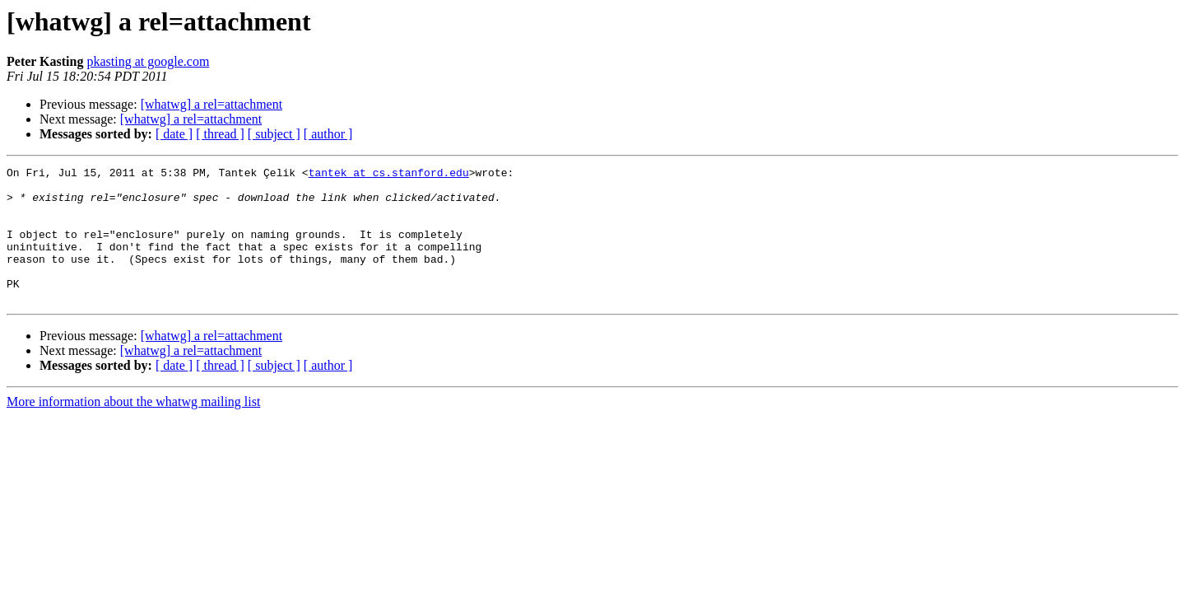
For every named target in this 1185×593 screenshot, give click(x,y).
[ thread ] (220, 134)
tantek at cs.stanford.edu (389, 174)
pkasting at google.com (147, 61)
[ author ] (328, 134)
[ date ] (174, 134)
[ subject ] (274, 134)
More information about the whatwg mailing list (133, 429)
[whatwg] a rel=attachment (212, 104)
